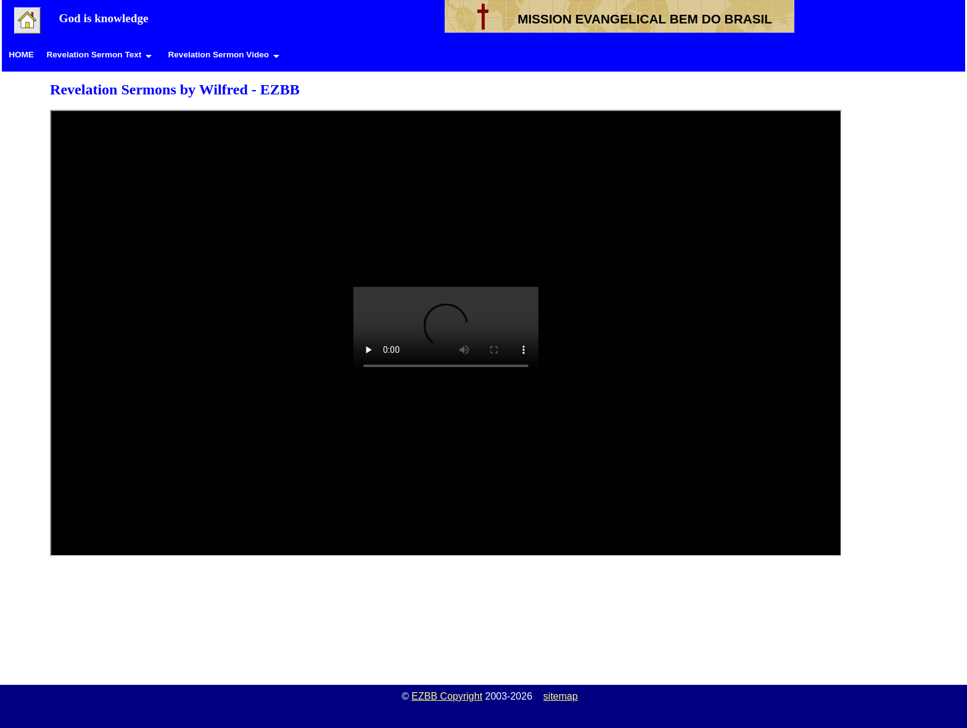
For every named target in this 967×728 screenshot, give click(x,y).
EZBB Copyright (446, 696)
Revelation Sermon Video (218, 54)
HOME (21, 54)
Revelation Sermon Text (93, 54)
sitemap (560, 696)
